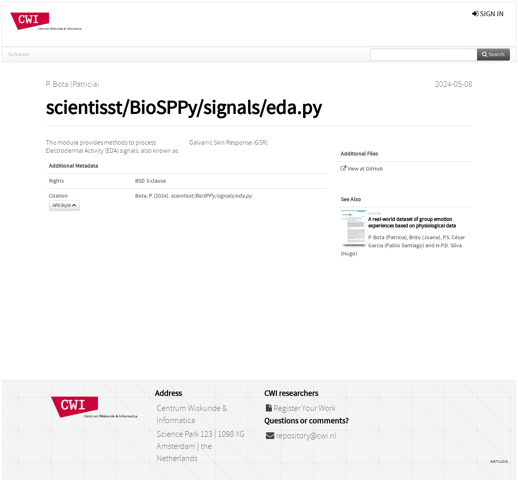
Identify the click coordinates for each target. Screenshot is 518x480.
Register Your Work (300, 408)
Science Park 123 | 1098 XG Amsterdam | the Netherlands (200, 446)
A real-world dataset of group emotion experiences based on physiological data (412, 223)
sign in (488, 14)
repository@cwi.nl (301, 436)
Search (493, 54)
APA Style (64, 205)
